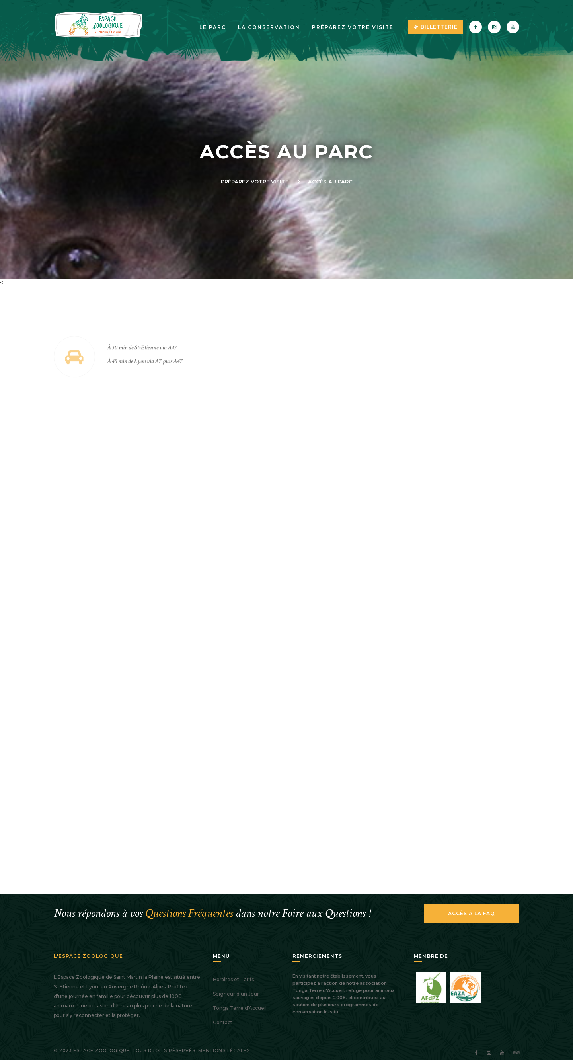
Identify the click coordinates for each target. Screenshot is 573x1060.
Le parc (212, 27)
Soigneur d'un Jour (236, 994)
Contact (222, 1022)
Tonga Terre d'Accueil (240, 1008)
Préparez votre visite (353, 27)
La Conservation (269, 27)
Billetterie (436, 27)
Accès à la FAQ (471, 913)
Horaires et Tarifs (233, 979)
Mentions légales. (224, 1050)
